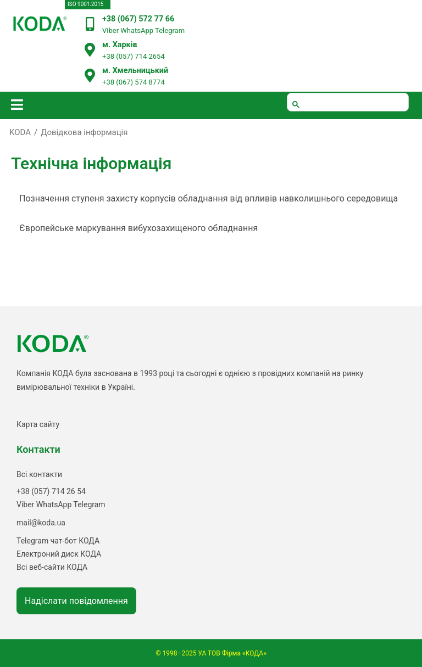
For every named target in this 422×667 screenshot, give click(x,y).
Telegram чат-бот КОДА (57, 540)
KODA (20, 132)
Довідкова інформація (84, 132)
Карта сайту (37, 424)
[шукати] (348, 102)
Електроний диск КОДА (58, 554)
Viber (110, 30)
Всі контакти (39, 474)
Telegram (170, 30)
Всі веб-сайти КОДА (51, 567)
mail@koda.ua (40, 522)
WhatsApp (136, 30)
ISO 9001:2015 (85, 4)
